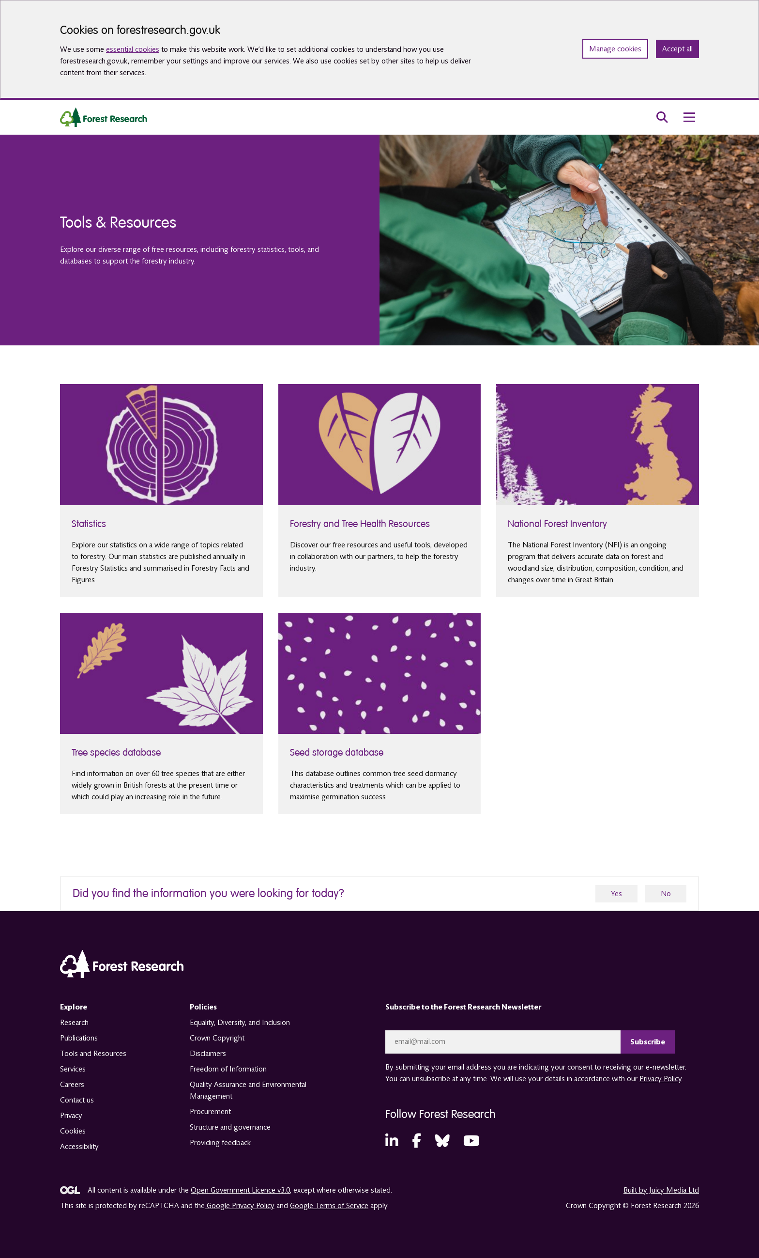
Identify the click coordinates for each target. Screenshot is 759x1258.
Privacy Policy (660, 1078)
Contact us (77, 1100)
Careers (72, 1084)
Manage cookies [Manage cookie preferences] (615, 49)
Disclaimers (208, 1053)
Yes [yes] (616, 893)
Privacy (71, 1115)
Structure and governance (230, 1127)
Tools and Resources (93, 1053)
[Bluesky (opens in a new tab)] (442, 1141)
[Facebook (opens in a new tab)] (416, 1141)
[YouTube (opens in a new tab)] (471, 1141)
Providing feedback (220, 1142)
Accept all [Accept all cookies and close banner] (677, 49)
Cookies (73, 1131)
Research (74, 1022)
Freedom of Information (228, 1069)
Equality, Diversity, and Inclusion (240, 1022)
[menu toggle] (689, 117)
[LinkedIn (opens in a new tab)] (391, 1141)
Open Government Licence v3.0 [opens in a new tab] (240, 1190)
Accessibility (79, 1146)
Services (73, 1069)
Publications (79, 1038)
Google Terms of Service (329, 1205)
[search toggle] (662, 117)
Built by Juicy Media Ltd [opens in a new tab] (661, 1190)
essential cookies (132, 49)
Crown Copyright (217, 1038)
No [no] (666, 893)
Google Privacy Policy (239, 1205)
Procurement (210, 1111)
